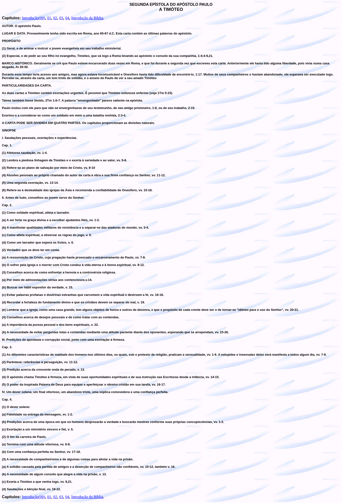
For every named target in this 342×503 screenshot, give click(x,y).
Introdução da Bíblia (87, 18)
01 (49, 18)
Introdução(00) (33, 18)
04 (67, 18)
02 (55, 18)
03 (61, 18)
